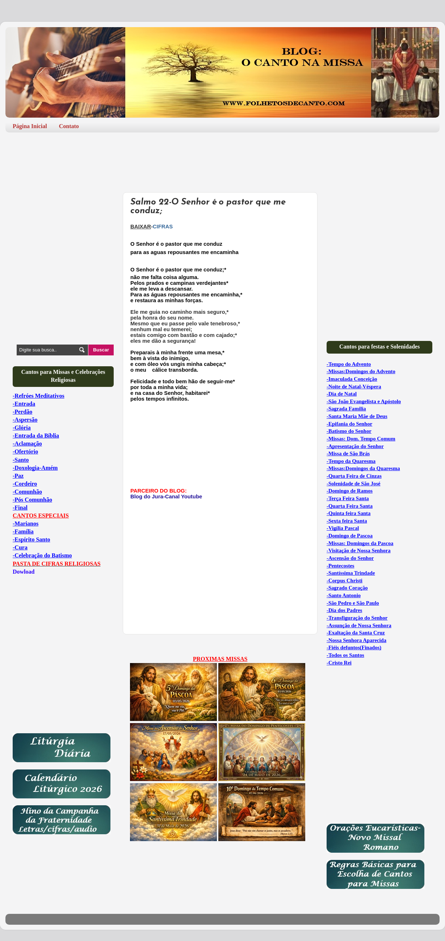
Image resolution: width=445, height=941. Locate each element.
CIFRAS (163, 226)
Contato (69, 126)
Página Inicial (30, 126)
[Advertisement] (222, 159)
